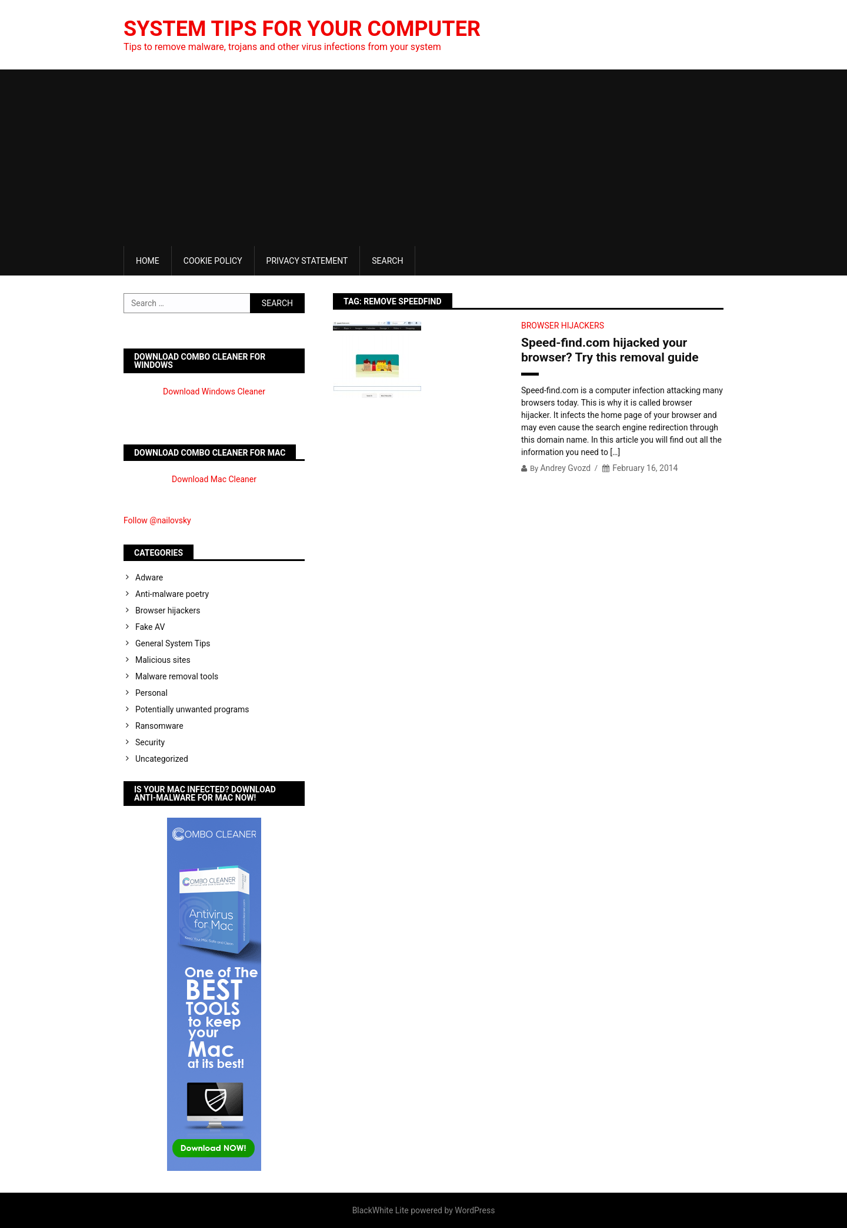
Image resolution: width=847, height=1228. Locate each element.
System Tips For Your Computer (302, 28)
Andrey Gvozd (565, 468)
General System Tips (173, 643)
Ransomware (159, 726)
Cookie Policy (213, 260)
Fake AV (150, 627)
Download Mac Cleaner (214, 479)
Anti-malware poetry (172, 594)
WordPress (475, 1210)
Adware (149, 577)
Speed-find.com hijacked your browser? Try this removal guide (610, 350)
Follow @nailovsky (157, 520)
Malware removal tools (176, 676)
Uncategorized (161, 759)
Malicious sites (163, 660)
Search (387, 260)
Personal (151, 693)
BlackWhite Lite (380, 1210)
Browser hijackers (562, 325)
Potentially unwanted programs (192, 709)
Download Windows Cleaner (214, 391)
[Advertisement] (423, 157)
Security (150, 742)
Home (147, 260)
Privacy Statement (307, 260)
